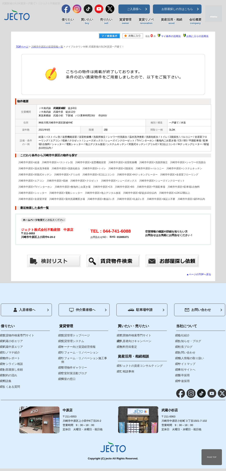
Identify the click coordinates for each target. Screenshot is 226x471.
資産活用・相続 (171, 21)
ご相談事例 (127, 371)
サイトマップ (186, 363)
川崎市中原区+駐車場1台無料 (184, 186)
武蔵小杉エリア (13, 341)
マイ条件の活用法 (171, 36)
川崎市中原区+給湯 (28, 162)
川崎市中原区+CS (102, 186)
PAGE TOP (211, 457)
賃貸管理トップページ (75, 335)
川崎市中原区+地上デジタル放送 (103, 192)
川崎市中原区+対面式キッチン (35, 174)
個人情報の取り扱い (191, 358)
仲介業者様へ (82, 310)
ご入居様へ (134, 9)
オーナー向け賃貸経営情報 (78, 346)
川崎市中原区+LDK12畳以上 (174, 192)
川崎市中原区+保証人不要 (161, 199)
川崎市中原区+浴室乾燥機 (122, 162)
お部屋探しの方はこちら (177, 9)
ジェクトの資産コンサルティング (141, 365)
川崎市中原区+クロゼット (84, 180)
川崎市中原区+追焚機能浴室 (90, 162)
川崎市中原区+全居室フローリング (179, 174)
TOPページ (22, 46)
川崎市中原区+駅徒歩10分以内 (140, 192)
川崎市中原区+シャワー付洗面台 (188, 162)
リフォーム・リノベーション (79, 352)
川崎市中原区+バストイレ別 (57, 162)
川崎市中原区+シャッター (32, 192)
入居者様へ (24, 310)
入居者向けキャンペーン (135, 341)
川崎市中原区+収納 (57, 180)
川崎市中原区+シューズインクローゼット (162, 180)
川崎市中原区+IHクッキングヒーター (137, 174)
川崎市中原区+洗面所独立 (153, 162)
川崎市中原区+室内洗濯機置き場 (67, 199)
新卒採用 (184, 375)
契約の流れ (10, 375)
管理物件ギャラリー (74, 367)
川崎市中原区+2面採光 (120, 168)
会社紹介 (184, 335)
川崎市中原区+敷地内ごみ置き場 (72, 186)
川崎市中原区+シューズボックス (119, 180)
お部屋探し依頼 (13, 369)
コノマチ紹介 (11, 352)
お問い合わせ (198, 309)
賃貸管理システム (72, 341)
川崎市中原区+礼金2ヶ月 (130, 199)
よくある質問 (11, 386)
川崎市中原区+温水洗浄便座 (33, 168)
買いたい (87, 21)
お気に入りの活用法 (197, 36)
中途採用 (184, 381)
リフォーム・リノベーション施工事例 (84, 360)
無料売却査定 (128, 346)
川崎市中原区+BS (124, 186)
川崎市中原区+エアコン (31, 180)
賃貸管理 (125, 21)
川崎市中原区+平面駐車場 (151, 186)
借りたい (68, 21)
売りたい (106, 21)
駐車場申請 (140, 309)
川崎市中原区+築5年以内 (191, 199)
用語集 (7, 381)
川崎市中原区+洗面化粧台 (66, 168)
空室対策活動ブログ (74, 373)
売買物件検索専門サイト (135, 335)
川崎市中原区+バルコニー (150, 168)
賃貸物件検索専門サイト (18, 335)
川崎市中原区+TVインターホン (35, 186)
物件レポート (11, 358)
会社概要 (195, 21)
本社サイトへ (186, 369)
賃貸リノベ (146, 21)
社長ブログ (185, 346)
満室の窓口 (68, 379)
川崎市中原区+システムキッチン (184, 168)
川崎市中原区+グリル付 (67, 174)
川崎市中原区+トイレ (94, 168)
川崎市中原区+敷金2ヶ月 (101, 199)
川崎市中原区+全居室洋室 (32, 199)
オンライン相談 (13, 363)
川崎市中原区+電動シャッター (65, 192)
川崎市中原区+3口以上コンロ (98, 174)
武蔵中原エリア (13, 346)
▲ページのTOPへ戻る (198, 274)
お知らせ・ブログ (189, 341)
